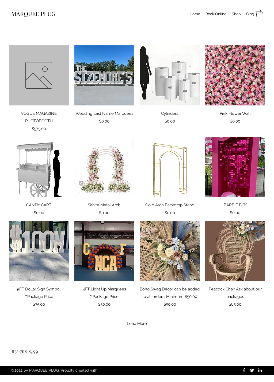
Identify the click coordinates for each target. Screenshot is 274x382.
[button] (259, 13)
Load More (137, 323)
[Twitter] (252, 370)
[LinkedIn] (260, 370)
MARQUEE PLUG (33, 14)
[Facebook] (244, 370)
